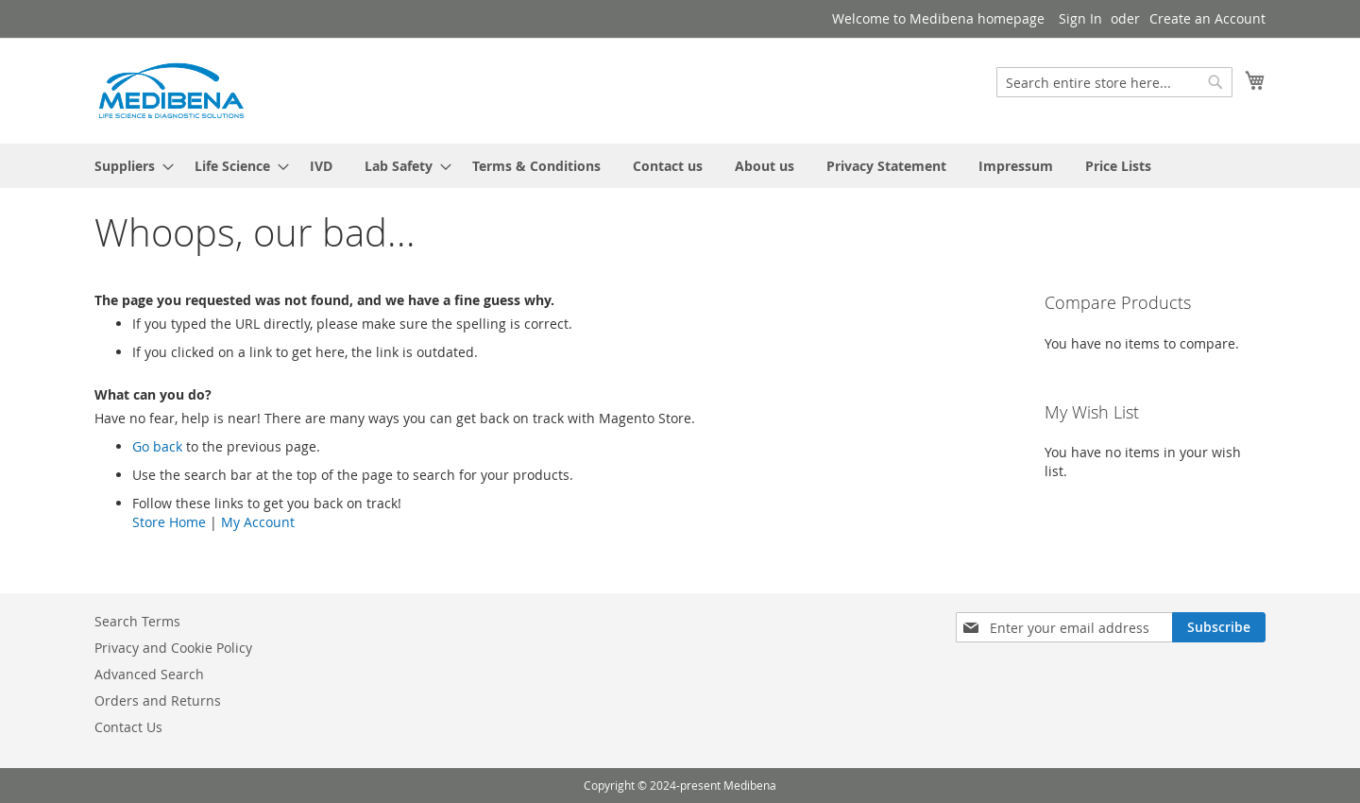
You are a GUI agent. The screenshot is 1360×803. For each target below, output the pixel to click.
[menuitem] (128, 166)
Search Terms (137, 621)
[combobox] (1114, 82)
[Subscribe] (1219, 627)
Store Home (169, 522)
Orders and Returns (157, 700)
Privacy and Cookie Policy (173, 648)
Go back (157, 446)
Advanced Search (149, 674)
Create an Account (1207, 18)
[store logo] (170, 90)
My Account (258, 522)
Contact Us (128, 727)
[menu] (680, 166)
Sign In (1080, 18)
